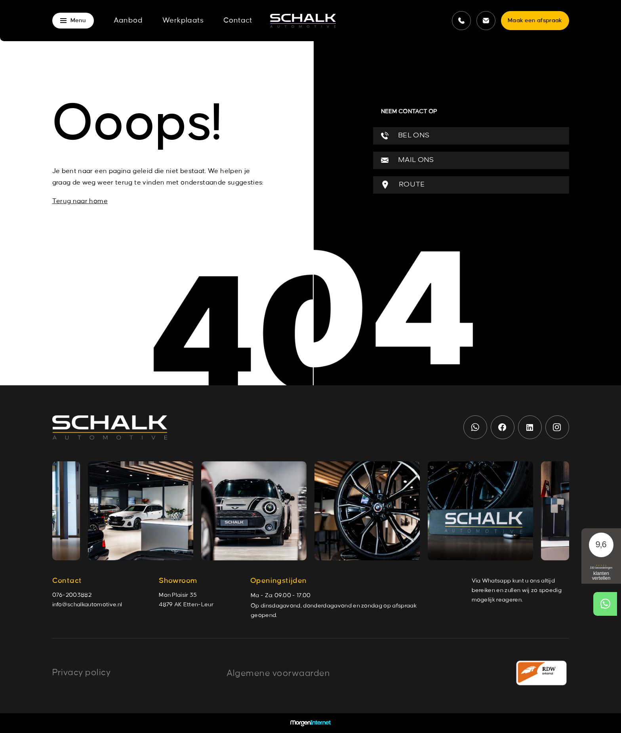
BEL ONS (405, 135)
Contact (237, 21)
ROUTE (403, 185)
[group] (140, 510)
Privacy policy (81, 672)
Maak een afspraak (535, 20)
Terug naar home (80, 201)
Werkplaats (183, 21)
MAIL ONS (407, 160)
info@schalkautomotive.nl (87, 605)
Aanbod (128, 21)
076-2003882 (72, 595)
